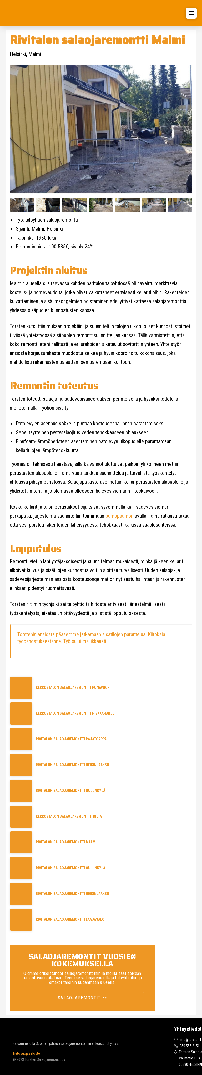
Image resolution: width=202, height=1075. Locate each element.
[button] (191, 13)
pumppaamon (119, 516)
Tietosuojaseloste (26, 1053)
